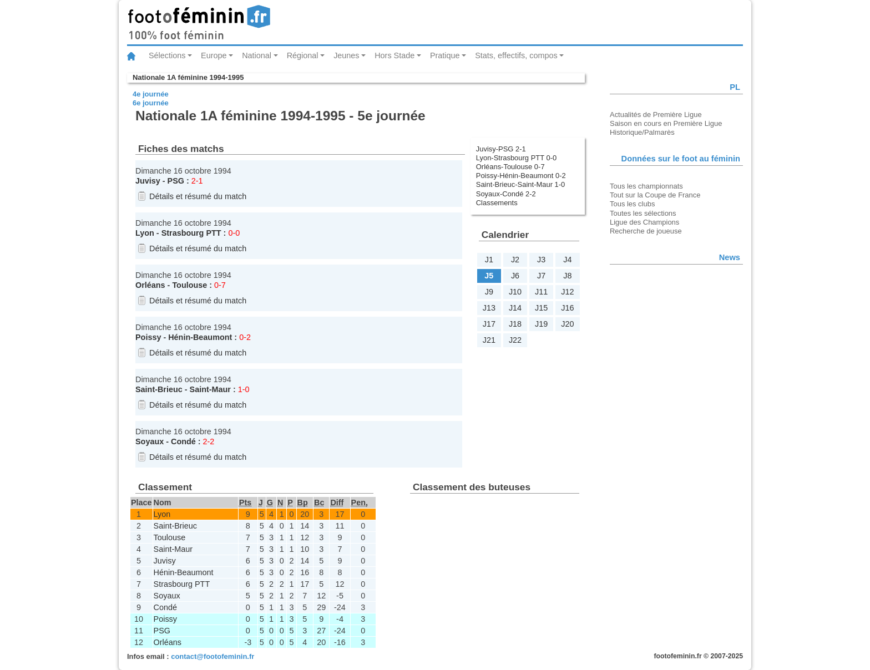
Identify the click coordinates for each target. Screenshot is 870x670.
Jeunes (346, 55)
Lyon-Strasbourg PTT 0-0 (516, 158)
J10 (515, 291)
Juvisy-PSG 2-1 (501, 149)
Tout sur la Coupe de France (655, 195)
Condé (183, 441)
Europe (213, 55)
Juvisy (147, 180)
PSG (176, 180)
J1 (489, 259)
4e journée (151, 94)
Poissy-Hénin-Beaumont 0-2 (521, 175)
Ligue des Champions (644, 222)
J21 (489, 340)
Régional (302, 55)
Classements (497, 203)
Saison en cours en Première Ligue (666, 123)
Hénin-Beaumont (200, 337)
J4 (567, 259)
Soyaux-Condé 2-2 (506, 194)
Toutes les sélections (643, 213)
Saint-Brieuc (159, 389)
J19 (541, 323)
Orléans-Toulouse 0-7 (510, 167)
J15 (541, 307)
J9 (489, 291)
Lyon (144, 233)
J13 (489, 307)
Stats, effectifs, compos (516, 55)
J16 (567, 307)
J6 (515, 275)
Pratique (445, 55)
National (256, 55)
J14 (515, 307)
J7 (541, 275)
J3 (541, 259)
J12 (567, 291)
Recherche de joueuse (646, 231)
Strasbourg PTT (191, 233)
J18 (515, 323)
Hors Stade (394, 55)
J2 (515, 259)
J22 (515, 340)
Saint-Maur (210, 389)
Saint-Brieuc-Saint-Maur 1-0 (520, 184)
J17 (489, 323)
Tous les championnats (646, 186)
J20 (567, 323)
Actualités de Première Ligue (656, 114)
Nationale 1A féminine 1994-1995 (188, 77)
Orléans (150, 285)
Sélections (167, 55)
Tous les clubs (632, 204)
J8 (567, 275)
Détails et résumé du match (197, 196)
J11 (541, 291)
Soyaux (149, 441)
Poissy (148, 337)
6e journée (151, 103)
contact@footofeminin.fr (212, 656)
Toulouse (189, 285)
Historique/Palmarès (642, 132)
